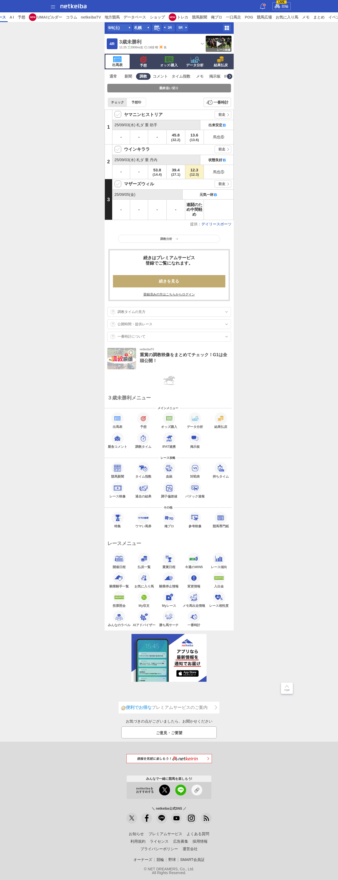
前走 (221, 115)
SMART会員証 (192, 859)
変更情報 (193, 580)
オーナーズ (142, 859)
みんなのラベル (119, 619)
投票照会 (119, 599)
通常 (113, 76)
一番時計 (221, 102)
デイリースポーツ (216, 224)
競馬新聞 (240, 17)
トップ (7, 17)
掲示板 (214, 76)
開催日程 (119, 561)
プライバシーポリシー (159, 849)
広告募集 (180, 841)
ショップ (198, 17)
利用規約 (137, 841)
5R (181, 28)
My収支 (144, 599)
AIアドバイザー (144, 619)
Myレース (169, 599)
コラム (112, 17)
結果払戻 (221, 61)
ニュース (24, 17)
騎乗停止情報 (169, 580)
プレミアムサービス (165, 834)
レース (41, 17)
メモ (200, 76)
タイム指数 (181, 76)
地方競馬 (153, 17)
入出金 (219, 580)
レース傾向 (219, 561)
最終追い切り (169, 88)
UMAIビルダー (91, 17)
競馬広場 (305, 17)
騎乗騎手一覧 (119, 580)
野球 (172, 859)
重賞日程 (168, 561)
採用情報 (200, 841)
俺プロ (258, 17)
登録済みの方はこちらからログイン (169, 294)
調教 (143, 76)
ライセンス (159, 841)
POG (290, 17)
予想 (62, 17)
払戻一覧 (144, 561)
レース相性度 (219, 599)
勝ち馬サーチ (169, 619)
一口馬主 (274, 17)
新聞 (128, 76)
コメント (160, 76)
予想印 (136, 102)
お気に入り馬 (144, 580)
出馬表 (117, 61)
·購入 (169, 61)
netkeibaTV (132, 17)
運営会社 (190, 849)
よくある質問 (198, 834)
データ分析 (195, 61)
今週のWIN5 (194, 561)
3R (170, 28)
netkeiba (74, 6)
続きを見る (169, 281)
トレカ (224, 17)
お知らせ (136, 834)
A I (53, 17)
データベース (176, 17)
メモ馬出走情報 (194, 599)
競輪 (282, 5)
